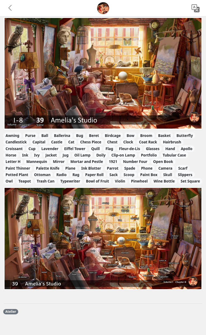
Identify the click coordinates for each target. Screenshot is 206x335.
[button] (10, 8)
